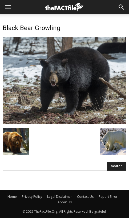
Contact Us (85, 196)
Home (12, 196)
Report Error (108, 196)
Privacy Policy (32, 196)
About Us (65, 202)
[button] (121, 7)
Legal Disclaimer (59, 196)
